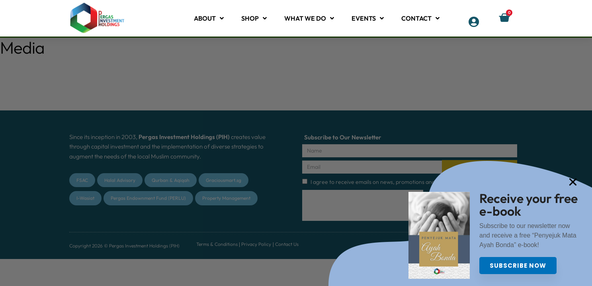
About (209, 18)
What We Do (309, 18)
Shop (254, 18)
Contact (420, 18)
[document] (296, 143)
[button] (583, 182)
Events (368, 18)
